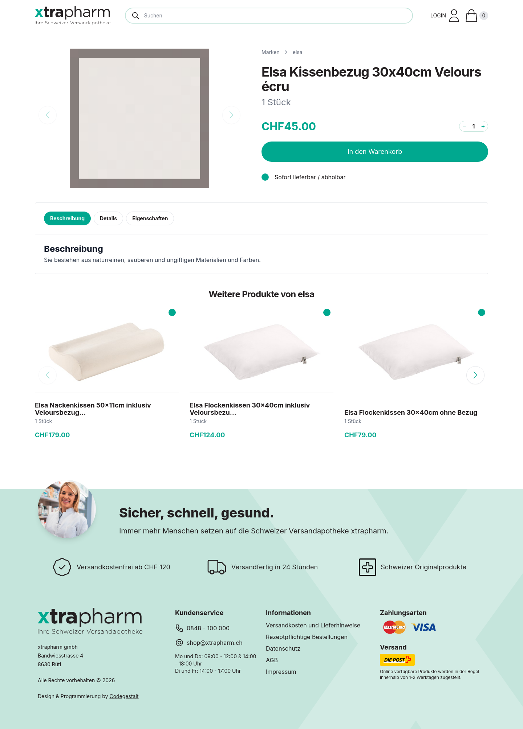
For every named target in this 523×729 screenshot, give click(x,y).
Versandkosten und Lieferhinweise (313, 625)
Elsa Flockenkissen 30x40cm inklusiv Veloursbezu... (250, 408)
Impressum (281, 671)
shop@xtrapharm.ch (215, 642)
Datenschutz (283, 648)
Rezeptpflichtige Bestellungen (307, 636)
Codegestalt (123, 696)
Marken (271, 52)
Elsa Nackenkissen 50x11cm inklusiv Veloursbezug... (93, 408)
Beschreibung (67, 218)
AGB (272, 660)
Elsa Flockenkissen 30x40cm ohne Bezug (410, 412)
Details (108, 218)
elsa (298, 52)
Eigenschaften (150, 218)
